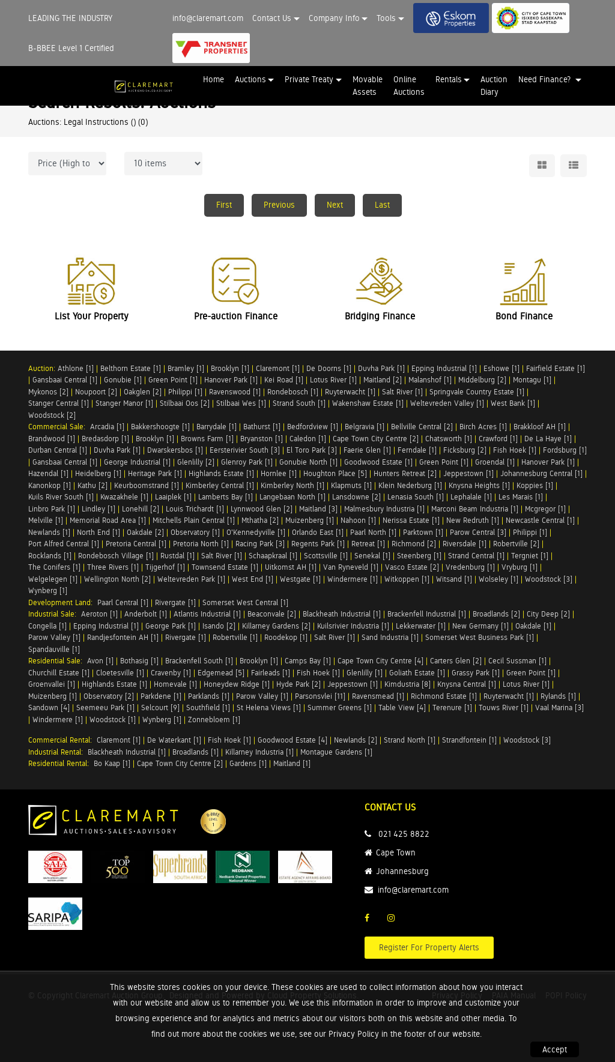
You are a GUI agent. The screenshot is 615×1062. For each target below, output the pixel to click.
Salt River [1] (402, 391)
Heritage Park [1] (155, 473)
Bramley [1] (186, 368)
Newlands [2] (355, 739)
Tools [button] (386, 18)
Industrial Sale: (54, 613)
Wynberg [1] (47, 590)
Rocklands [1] (49, 555)
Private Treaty (309, 79)
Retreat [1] (368, 543)
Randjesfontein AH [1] (123, 637)
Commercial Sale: (59, 426)
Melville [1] (45, 520)
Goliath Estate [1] (417, 672)
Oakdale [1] (533, 625)
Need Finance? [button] (545, 79)
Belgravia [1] (364, 426)
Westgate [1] (300, 579)
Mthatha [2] (260, 520)
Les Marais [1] (520, 496)
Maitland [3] (318, 508)
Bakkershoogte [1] (160, 426)
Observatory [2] (108, 696)
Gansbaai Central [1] (64, 379)
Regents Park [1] (318, 543)
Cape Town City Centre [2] (376, 438)
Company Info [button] (334, 18)
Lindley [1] (98, 508)
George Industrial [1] (137, 461)
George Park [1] (170, 625)
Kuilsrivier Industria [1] (353, 625)
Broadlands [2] (496, 613)
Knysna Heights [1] (479, 485)
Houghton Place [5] (335, 473)
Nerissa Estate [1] (411, 520)
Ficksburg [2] (464, 449)
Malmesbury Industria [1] (384, 508)
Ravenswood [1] (235, 391)
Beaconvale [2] (271, 613)
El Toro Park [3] (311, 449)
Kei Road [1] (283, 379)
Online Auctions (409, 85)
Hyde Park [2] (298, 684)
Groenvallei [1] (51, 684)
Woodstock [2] (52, 415)
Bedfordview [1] (312, 426)
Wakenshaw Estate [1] (368, 403)
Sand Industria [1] (390, 637)
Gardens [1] (248, 763)
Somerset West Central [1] (245, 602)
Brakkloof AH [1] (540, 426)
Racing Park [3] (260, 543)
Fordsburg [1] (565, 449)
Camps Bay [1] (308, 660)
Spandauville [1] (54, 649)
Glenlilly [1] (365, 672)
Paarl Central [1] (122, 602)
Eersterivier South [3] (245, 449)
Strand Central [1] (476, 555)
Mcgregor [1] (545, 508)
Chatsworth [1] (448, 438)
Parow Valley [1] (54, 637)
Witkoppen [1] (406, 579)
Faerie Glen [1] (367, 449)
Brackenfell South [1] (199, 660)
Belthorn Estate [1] (130, 368)
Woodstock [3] (548, 579)
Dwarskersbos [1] (175, 449)
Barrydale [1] (216, 426)
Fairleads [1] (270, 672)
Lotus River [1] (333, 379)
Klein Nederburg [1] (410, 485)
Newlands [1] (49, 532)
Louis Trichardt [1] (195, 508)
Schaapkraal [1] (273, 555)
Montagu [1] (532, 379)
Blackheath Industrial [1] (342, 613)
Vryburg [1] (519, 567)
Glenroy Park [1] (247, 461)
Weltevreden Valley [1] (447, 403)
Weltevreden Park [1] (191, 579)
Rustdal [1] (177, 555)
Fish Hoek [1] (514, 449)
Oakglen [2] (143, 391)
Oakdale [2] (145, 532)
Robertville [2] (516, 543)
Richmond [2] (414, 543)
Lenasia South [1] (415, 496)
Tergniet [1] (529, 555)
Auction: (43, 368)
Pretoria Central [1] (136, 543)
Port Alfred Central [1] (63, 543)
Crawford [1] (498, 438)
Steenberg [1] (419, 555)
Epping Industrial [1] (444, 368)
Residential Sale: (57, 660)
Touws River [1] (504, 707)
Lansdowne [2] (356, 496)
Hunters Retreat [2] (405, 473)
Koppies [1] (535, 485)
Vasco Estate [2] (412, 567)
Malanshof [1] (430, 379)
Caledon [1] (307, 438)
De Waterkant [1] (174, 739)
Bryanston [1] (261, 438)
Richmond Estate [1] (444, 696)
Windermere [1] (352, 579)
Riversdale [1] (464, 543)
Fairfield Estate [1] (555, 368)
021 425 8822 (403, 834)
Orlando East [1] (318, 532)
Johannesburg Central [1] (541, 473)
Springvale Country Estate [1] (476, 391)
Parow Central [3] (478, 532)
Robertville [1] (235, 637)
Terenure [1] (452, 707)
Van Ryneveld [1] (350, 567)
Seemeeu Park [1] (105, 707)
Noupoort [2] (96, 391)
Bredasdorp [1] (105, 438)
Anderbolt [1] (145, 613)
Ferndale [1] (417, 449)
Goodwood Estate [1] (378, 461)
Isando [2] (218, 625)
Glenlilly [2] (195, 461)
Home (213, 79)
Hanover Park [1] (231, 379)
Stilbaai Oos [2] (185, 403)
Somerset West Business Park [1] (479, 637)
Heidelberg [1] (98, 473)
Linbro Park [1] (51, 508)
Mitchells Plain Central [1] (194, 520)
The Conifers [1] (54, 567)
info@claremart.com (207, 18)
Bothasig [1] (139, 660)
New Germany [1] (480, 625)
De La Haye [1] (548, 438)
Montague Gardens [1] (336, 751)
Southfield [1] (208, 707)
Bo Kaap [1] (112, 763)
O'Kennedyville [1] (255, 532)
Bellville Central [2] (422, 426)
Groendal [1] (495, 461)
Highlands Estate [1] (221, 473)
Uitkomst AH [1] (291, 567)
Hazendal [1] (48, 473)
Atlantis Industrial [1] (207, 613)
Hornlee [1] (279, 473)
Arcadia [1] (107, 426)
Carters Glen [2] (456, 660)
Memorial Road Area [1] (108, 520)
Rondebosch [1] (292, 391)
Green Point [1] (173, 379)
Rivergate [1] (175, 602)
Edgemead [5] (221, 672)
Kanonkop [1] (49, 485)
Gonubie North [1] (308, 461)
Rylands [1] (558, 696)
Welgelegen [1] (52, 579)
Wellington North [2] (117, 579)
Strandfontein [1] (469, 739)
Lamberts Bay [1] (225, 496)
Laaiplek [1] (173, 496)
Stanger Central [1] (58, 403)
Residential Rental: (61, 763)
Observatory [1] (195, 532)
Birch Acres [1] (483, 426)
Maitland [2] (382, 379)
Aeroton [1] (99, 613)
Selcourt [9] (160, 707)
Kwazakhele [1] (124, 496)
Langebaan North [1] (292, 496)
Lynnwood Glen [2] (261, 508)
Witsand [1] (454, 579)
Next (335, 205)
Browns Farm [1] (207, 438)
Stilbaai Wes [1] (241, 403)
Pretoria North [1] (201, 543)
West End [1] (252, 579)
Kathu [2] (92, 485)
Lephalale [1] (471, 496)
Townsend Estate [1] (225, 567)
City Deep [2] (548, 613)
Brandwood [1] (51, 438)
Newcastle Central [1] (540, 520)
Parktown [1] (423, 532)
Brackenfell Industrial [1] (426, 613)
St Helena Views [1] (269, 707)
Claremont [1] (278, 368)
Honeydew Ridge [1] (237, 684)
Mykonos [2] (48, 391)
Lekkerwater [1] (421, 625)
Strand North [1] (409, 739)
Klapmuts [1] (351, 485)
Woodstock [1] (112, 719)
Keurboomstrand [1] (146, 485)
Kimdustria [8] (407, 684)
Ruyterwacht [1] (350, 391)
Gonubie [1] (123, 379)
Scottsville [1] (326, 555)
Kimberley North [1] (292, 485)
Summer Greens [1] (340, 707)
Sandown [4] (49, 707)
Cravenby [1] (171, 672)
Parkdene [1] (161, 696)
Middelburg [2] (482, 379)
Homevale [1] (175, 684)
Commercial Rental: (62, 739)
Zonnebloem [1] (214, 719)
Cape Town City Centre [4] (380, 660)
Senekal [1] (372, 555)
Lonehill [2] (140, 508)
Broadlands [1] (195, 751)
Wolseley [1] (498, 579)
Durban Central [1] (57, 449)
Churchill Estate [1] (58, 672)
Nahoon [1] (358, 520)
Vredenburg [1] (470, 567)
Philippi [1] (185, 391)
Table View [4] (402, 707)
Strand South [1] (299, 403)
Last (382, 205)
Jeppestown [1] (468, 473)
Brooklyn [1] (230, 368)
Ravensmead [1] (378, 696)
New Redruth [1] (472, 520)
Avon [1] (100, 660)
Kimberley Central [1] (220, 485)
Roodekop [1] (286, 637)
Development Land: (62, 602)
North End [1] (98, 532)
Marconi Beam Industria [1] (474, 508)
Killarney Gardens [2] (276, 625)
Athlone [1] (76, 368)
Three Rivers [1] (113, 567)
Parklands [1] (208, 696)
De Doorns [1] (328, 368)
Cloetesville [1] (120, 672)
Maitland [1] (292, 763)
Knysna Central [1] (466, 684)
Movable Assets (368, 85)
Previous (279, 205)
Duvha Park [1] (381, 368)
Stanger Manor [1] (124, 403)
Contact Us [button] (271, 18)
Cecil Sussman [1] (517, 660)
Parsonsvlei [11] (320, 696)
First (224, 205)
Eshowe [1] (501, 368)
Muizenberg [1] (309, 520)
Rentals (448, 79)
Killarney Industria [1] (259, 751)
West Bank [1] (513, 403)
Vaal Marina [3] (559, 707)
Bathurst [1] (261, 426)
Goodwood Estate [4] (292, 739)
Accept (554, 1049)
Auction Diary (493, 85)
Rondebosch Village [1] (116, 555)
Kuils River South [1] (61, 496)
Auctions (250, 79)
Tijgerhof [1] (165, 567)
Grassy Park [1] (476, 672)
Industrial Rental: (58, 751)
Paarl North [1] (373, 532)
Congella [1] (47, 625)
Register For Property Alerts (429, 947)
